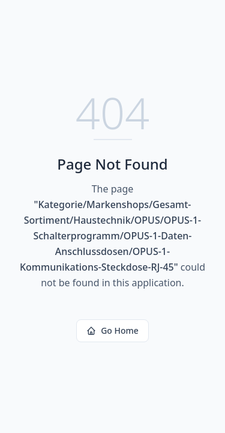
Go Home (112, 330)
